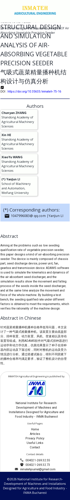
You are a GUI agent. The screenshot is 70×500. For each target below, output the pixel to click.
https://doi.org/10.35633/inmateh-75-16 (34, 91)
